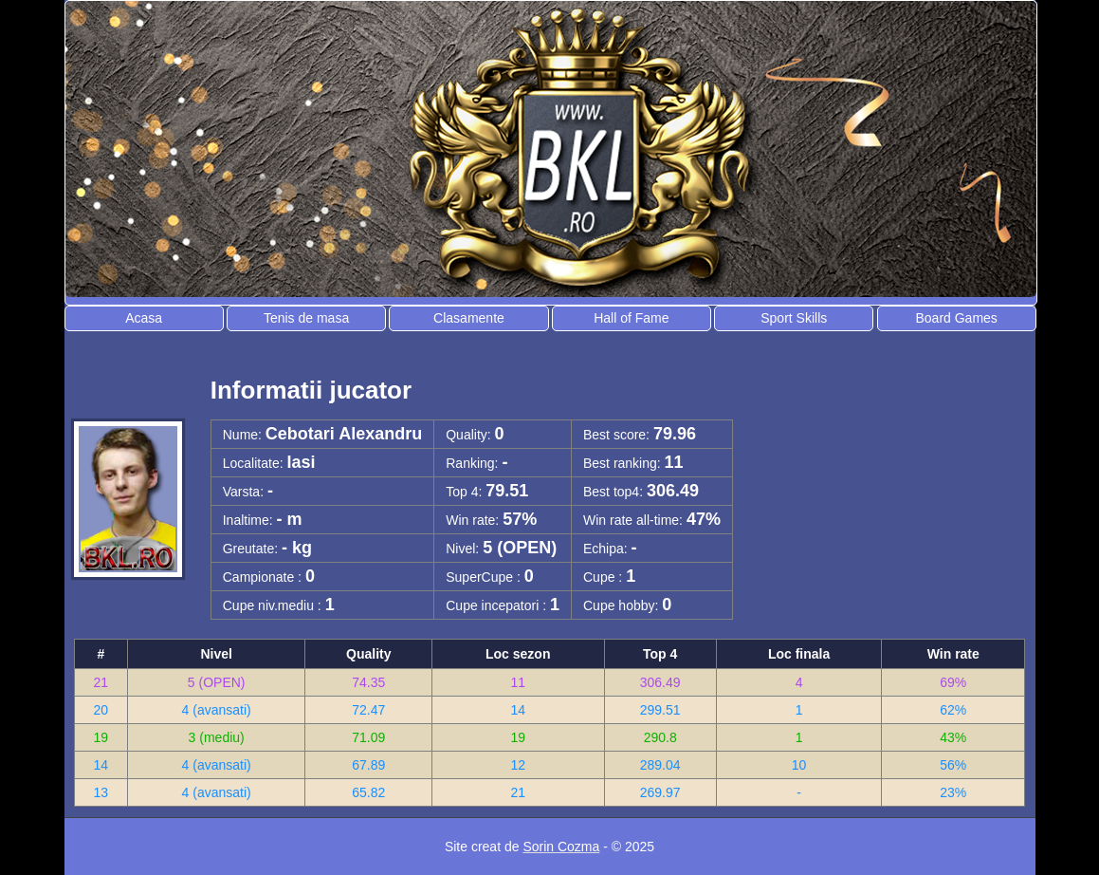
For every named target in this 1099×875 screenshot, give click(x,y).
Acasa (143, 318)
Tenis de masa (306, 318)
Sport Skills (793, 318)
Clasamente (468, 318)
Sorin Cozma (560, 846)
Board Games (956, 318)
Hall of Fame (631, 318)
